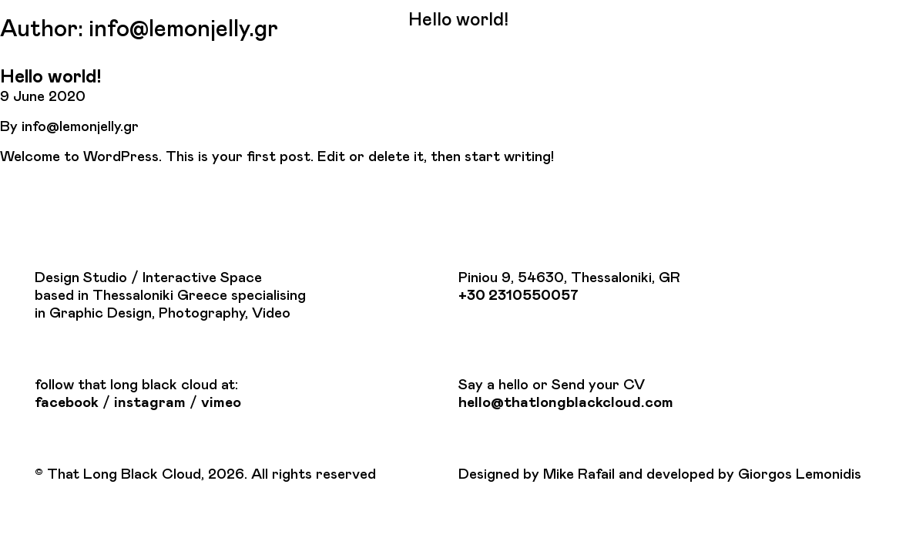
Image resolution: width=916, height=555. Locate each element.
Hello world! (50, 77)
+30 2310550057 (518, 295)
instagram (150, 402)
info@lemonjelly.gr (80, 126)
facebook (67, 402)
